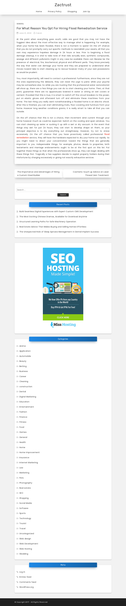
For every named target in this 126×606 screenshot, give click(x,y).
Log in (22, 572)
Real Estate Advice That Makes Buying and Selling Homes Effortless (52, 226)
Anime (22, 346)
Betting (23, 366)
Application (25, 351)
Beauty (22, 361)
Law (21, 467)
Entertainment (26, 406)
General (20, 24)
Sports (22, 513)
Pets (21, 477)
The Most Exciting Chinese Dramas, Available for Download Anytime (53, 216)
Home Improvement (29, 452)
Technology (25, 518)
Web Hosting (25, 548)
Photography (25, 482)
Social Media (25, 503)
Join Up (86, 11)
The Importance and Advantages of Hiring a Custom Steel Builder (38, 173)
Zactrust (63, 4)
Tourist (22, 523)
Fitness (22, 422)
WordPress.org (26, 587)
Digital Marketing (27, 396)
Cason (39, 33)
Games (23, 432)
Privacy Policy (55, 11)
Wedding (23, 553)
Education (24, 401)
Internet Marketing (28, 462)
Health (22, 442)
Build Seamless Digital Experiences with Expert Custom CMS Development (56, 211)
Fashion (23, 411)
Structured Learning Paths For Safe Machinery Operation (47, 221)
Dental (22, 391)
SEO (21, 493)
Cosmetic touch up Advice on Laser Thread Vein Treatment (91, 173)
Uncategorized (26, 533)
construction (25, 386)
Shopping (72, 11)
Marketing (24, 472)
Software (23, 508)
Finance (23, 417)
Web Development (28, 543)
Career (22, 376)
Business (23, 371)
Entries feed (25, 577)
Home (39, 11)
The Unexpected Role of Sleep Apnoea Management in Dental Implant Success (59, 231)
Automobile (25, 356)
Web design (25, 538)
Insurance (24, 457)
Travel (22, 528)
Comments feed (27, 582)
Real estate (25, 488)
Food (21, 427)
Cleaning (23, 381)
